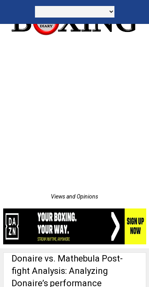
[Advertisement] (74, 114)
